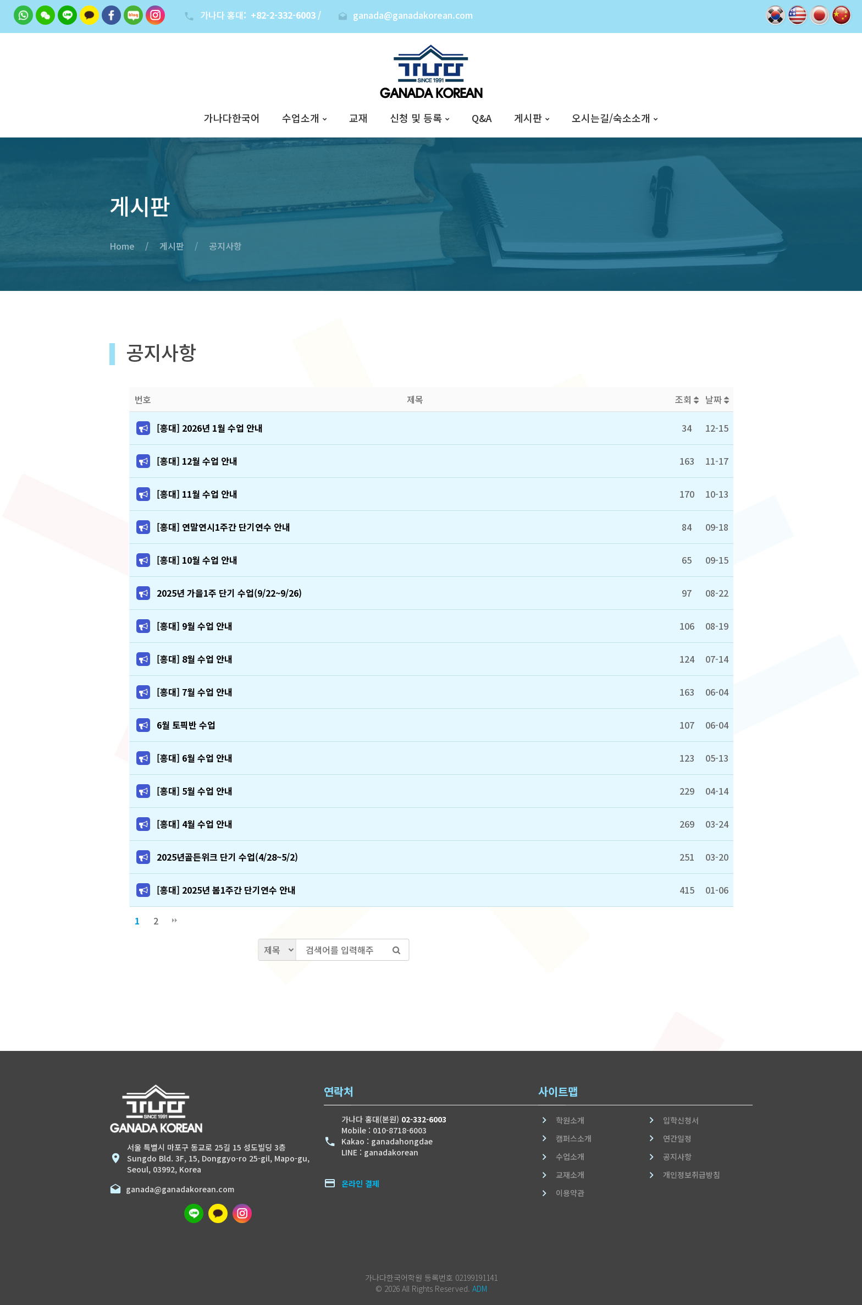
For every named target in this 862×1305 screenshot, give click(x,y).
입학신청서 (681, 1120)
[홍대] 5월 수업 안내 (195, 790)
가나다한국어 (232, 118)
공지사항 (225, 245)
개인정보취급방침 (691, 1174)
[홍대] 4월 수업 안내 (195, 823)
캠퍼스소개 (574, 1138)
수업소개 (300, 118)
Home (122, 245)
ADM (479, 1288)
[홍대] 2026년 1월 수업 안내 (210, 427)
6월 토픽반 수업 (186, 724)
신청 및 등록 (416, 118)
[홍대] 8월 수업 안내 (195, 658)
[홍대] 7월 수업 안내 (195, 691)
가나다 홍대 (260, 14)
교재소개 (570, 1174)
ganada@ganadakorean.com (177, 1188)
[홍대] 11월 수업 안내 (197, 493)
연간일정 (677, 1138)
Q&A (482, 118)
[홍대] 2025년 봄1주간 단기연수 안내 (226, 889)
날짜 (717, 399)
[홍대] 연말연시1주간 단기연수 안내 (223, 526)
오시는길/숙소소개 (611, 118)
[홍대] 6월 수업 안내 (195, 757)
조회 (687, 399)
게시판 (528, 118)
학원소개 (570, 1120)
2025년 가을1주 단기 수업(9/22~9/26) (229, 592)
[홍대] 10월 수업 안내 (197, 559)
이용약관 (570, 1192)
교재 (358, 118)
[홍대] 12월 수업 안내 (197, 460)
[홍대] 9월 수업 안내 (195, 625)
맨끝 (174, 920)
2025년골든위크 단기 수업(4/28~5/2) (227, 856)
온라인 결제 (360, 1183)
